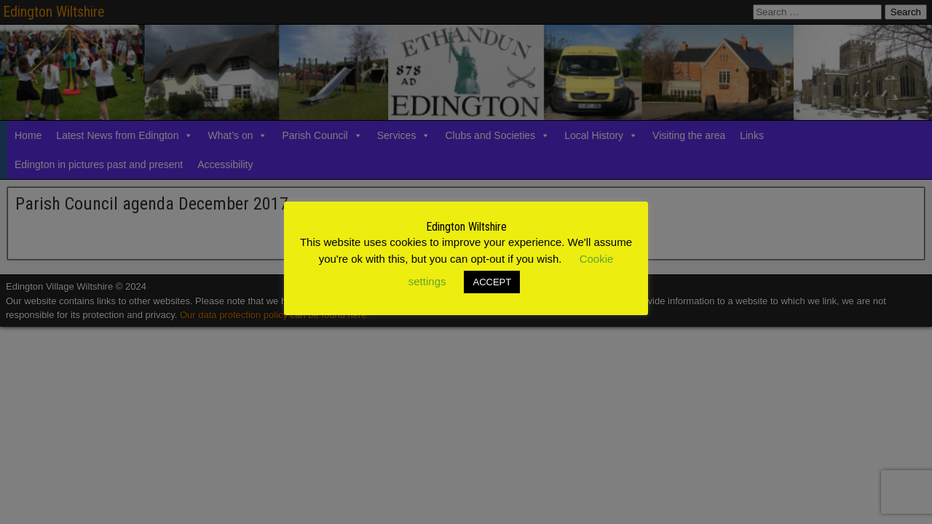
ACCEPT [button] (492, 282)
